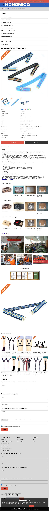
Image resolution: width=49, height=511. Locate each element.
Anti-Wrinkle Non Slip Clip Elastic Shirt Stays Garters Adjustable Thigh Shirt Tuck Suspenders (40, 374)
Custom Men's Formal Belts (6, 441)
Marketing (33, 508)
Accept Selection (24, 505)
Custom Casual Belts (5, 443)
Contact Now (13, 142)
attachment (4, 419)
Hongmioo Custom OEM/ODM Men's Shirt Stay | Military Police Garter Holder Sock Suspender (8, 354)
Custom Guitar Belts (5, 450)
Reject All (17, 505)
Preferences (27, 508)
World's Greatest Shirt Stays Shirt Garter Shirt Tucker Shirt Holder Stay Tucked (24, 354)
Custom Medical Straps (5, 446)
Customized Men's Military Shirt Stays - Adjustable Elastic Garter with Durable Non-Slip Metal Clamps (8, 374)
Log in (9, 1)
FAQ (34, 439)
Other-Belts (9, 9)
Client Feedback (20, 441)
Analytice (21, 508)
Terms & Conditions (16, 426)
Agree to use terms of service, (10, 426)
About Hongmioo (20, 439)
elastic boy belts (14, 382)
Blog (34, 441)
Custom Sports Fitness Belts (6, 448)
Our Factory (5, 233)
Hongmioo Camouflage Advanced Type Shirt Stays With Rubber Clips (39, 353)
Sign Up (12, 1)
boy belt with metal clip (5, 382)
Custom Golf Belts (4, 445)
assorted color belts (26, 382)
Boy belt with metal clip (6, 152)
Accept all (31, 505)
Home (4, 9)
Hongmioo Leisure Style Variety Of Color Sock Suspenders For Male (24, 373)
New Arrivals (3, 439)
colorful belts (33, 382)
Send (4, 429)
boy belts (20, 382)
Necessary (16, 508)
